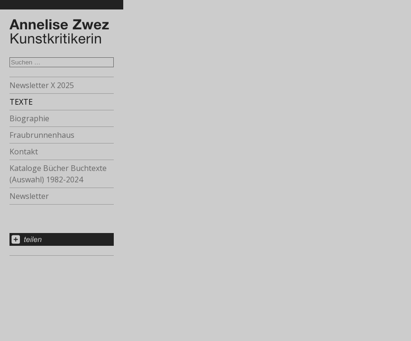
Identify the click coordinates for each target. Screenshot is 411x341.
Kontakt (23, 151)
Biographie (29, 118)
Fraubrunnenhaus (41, 135)
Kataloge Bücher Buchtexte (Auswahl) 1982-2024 (58, 174)
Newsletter (29, 196)
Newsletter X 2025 (41, 85)
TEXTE (21, 102)
